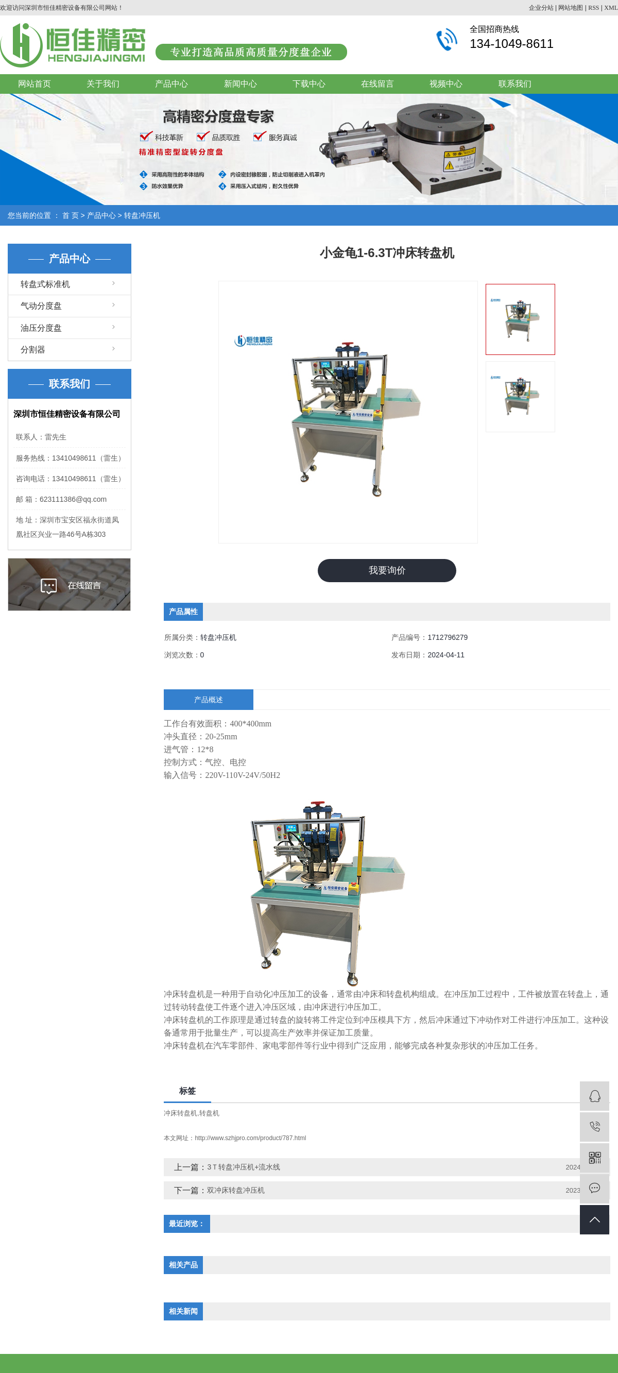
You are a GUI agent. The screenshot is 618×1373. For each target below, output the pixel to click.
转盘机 (209, 1112)
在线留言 (377, 83)
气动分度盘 (41, 305)
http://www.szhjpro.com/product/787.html (250, 1138)
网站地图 (570, 7)
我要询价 (387, 570)
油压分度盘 (41, 328)
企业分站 (541, 7)
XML (611, 7)
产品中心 (171, 83)
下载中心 (309, 83)
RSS (593, 7)
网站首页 (34, 83)
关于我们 (103, 83)
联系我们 (515, 83)
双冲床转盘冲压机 (236, 1190)
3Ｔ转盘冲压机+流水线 (243, 1167)
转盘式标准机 (45, 284)
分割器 (33, 349)
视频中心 (446, 83)
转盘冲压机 (142, 215)
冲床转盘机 (180, 1112)
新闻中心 (240, 83)
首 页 (70, 215)
